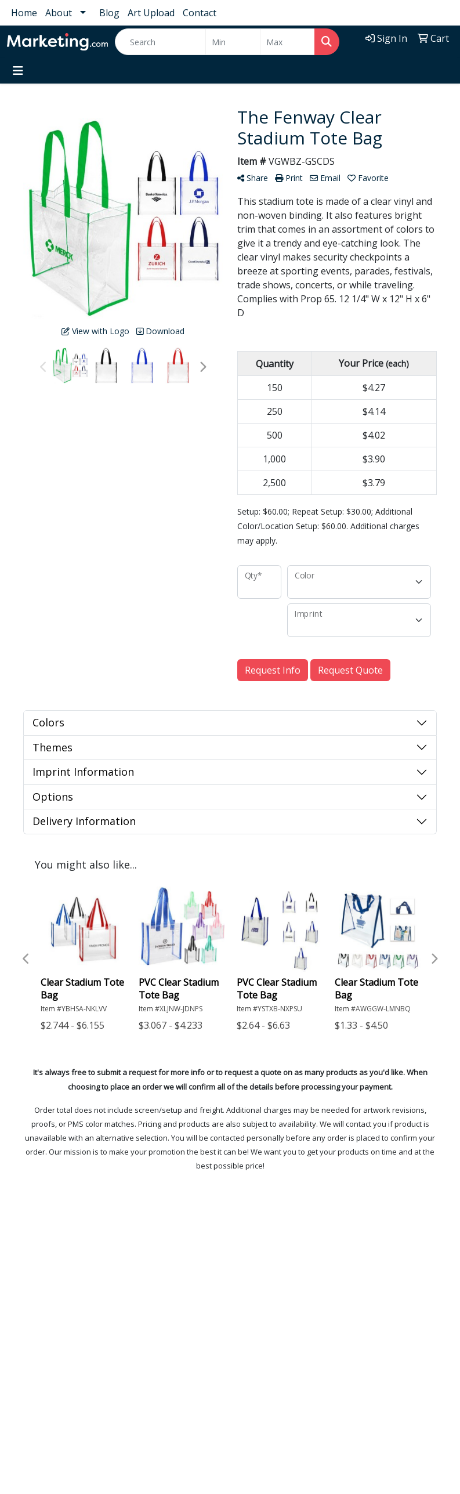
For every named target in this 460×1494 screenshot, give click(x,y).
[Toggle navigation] (18, 71)
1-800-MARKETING (48, 1316)
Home (24, 12)
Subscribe (36, 1447)
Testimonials (316, 1245)
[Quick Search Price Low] (232, 41)
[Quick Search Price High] (287, 41)
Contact (199, 12)
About (58, 12)
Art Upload (151, 12)
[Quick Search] (160, 41)
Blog (109, 12)
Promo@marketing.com (58, 1330)
